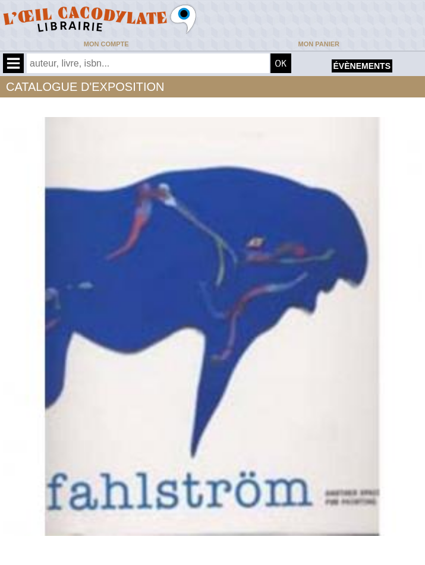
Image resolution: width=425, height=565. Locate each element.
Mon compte (106, 44)
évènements (362, 66)
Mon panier (318, 44)
